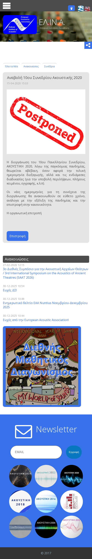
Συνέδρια (49, 66)
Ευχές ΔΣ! (10, 290)
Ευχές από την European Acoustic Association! (36, 320)
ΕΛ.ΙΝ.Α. (52, 22)
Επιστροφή (17, 236)
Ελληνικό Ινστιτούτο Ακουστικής (55, 28)
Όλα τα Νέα (11, 66)
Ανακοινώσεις (31, 66)
